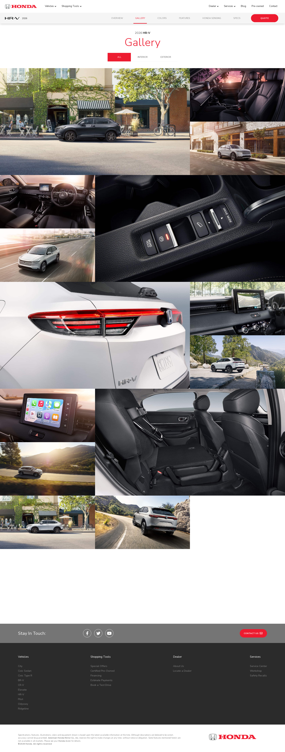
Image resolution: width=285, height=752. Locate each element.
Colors (162, 18)
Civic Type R (25, 675)
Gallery (140, 18)
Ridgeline (23, 708)
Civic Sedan (24, 671)
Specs (236, 18)
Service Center (258, 666)
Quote (264, 18)
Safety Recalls (258, 675)
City (20, 666)
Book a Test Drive (101, 685)
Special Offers (99, 666)
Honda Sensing (211, 18)
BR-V (21, 680)
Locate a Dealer (182, 671)
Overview (117, 18)
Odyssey (23, 704)
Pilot (20, 699)
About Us (178, 666)
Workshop (256, 671)
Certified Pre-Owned (103, 671)
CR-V (21, 685)
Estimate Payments (102, 680)
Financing (96, 675)
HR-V (21, 694)
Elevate (22, 689)
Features (184, 18)
